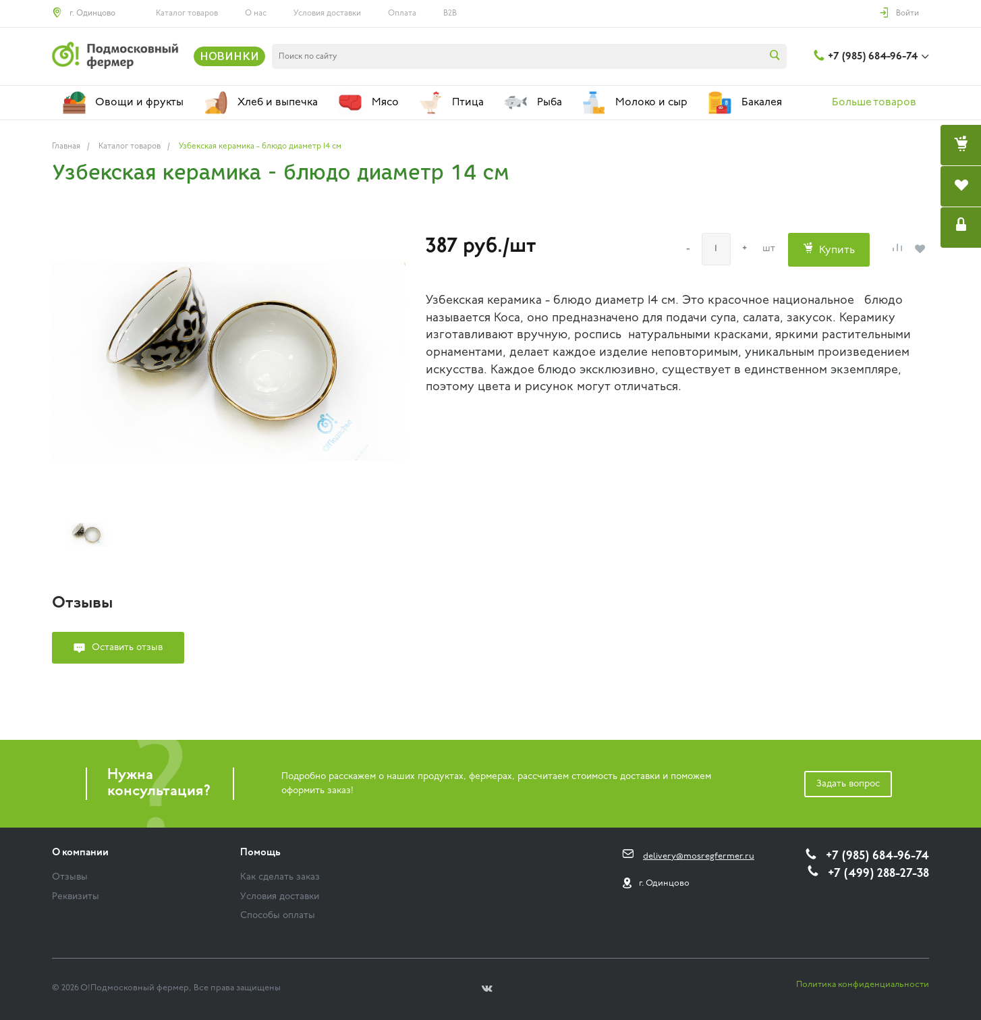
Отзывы (70, 877)
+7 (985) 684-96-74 (873, 56)
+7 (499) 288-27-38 (878, 873)
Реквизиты (75, 897)
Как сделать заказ (280, 877)
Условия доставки (327, 13)
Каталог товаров (187, 13)
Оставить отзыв (127, 648)
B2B (450, 13)
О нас (256, 13)
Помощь (260, 853)
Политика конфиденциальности (862, 984)
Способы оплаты (277, 916)
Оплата (402, 13)
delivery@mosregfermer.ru (698, 856)
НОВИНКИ (229, 56)
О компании (80, 853)
